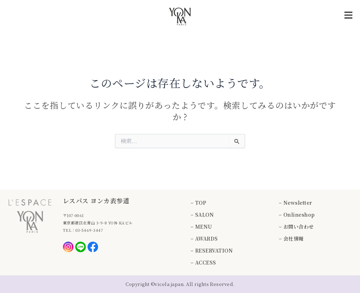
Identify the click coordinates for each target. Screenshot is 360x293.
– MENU (201, 226)
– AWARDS (204, 238)
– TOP (198, 202)
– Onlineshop (297, 214)
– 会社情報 (291, 238)
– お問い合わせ (296, 226)
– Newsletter (295, 202)
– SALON (202, 214)
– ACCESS (203, 262)
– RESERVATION (212, 250)
